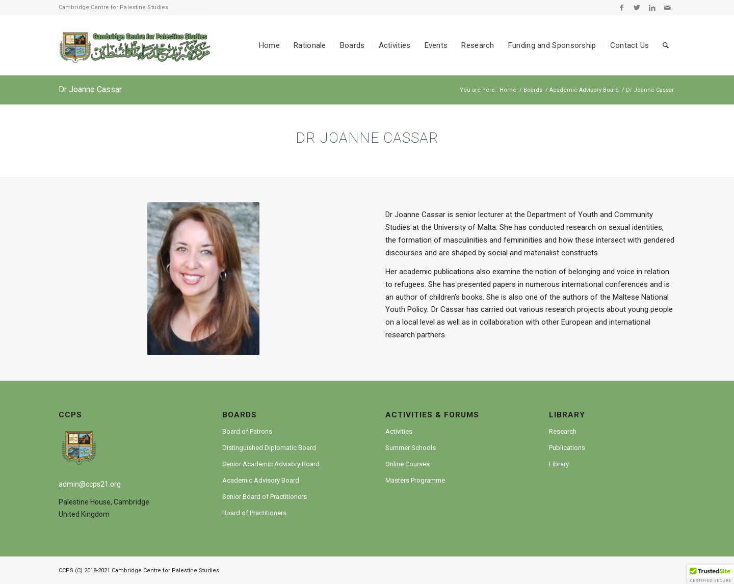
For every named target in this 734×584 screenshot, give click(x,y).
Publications (567, 448)
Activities (398, 431)
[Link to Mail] (667, 7)
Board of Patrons (247, 431)
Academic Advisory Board (260, 480)
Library (559, 464)
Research (562, 431)
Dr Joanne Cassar (90, 89)
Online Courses (407, 464)
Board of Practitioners (254, 513)
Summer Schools (410, 448)
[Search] (665, 45)
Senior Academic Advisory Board (271, 464)
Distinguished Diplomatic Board (269, 448)
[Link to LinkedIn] (652, 7)
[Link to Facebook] (621, 7)
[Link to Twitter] (637, 7)
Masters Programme (415, 480)
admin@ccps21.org (90, 484)
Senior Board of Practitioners (264, 496)
